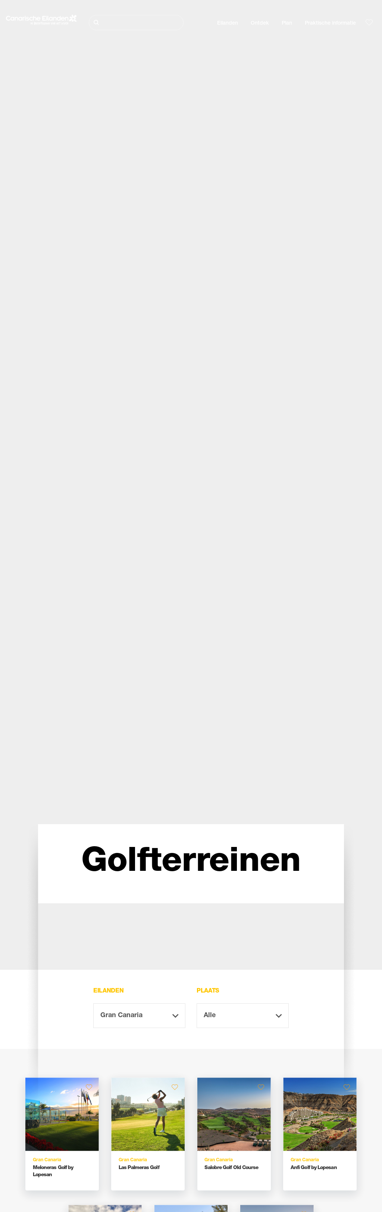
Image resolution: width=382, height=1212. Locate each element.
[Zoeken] (136, 22)
